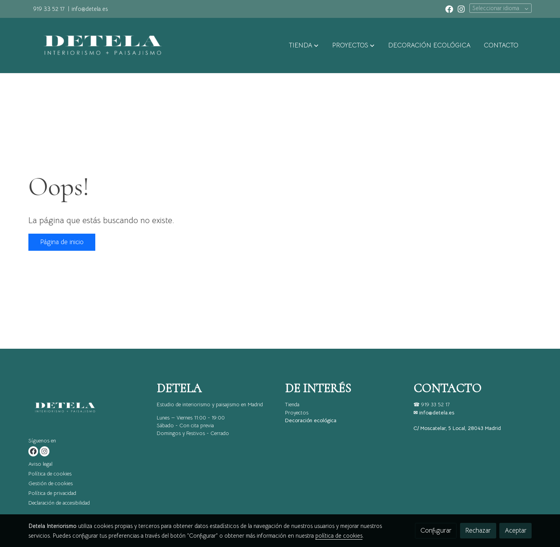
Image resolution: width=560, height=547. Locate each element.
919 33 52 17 (49, 8)
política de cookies (338, 535)
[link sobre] (87, 409)
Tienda (292, 404)
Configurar (436, 530)
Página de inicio (62, 242)
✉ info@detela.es (433, 412)
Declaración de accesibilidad (59, 503)
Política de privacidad (52, 493)
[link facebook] (449, 8)
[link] (100, 45)
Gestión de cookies (50, 483)
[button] (303, 45)
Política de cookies (50, 473)
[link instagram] (461, 8)
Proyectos (296, 412)
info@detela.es (90, 8)
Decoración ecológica (310, 420)
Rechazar (478, 530)
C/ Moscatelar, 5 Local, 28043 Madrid (457, 428)
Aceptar (516, 530)
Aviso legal (40, 464)
